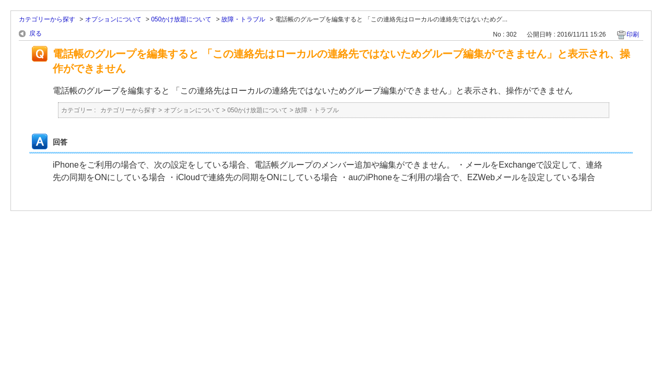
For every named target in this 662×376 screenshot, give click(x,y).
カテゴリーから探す (47, 19)
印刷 (632, 34)
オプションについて (113, 19)
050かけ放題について (181, 19)
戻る (35, 33)
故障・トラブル (243, 19)
